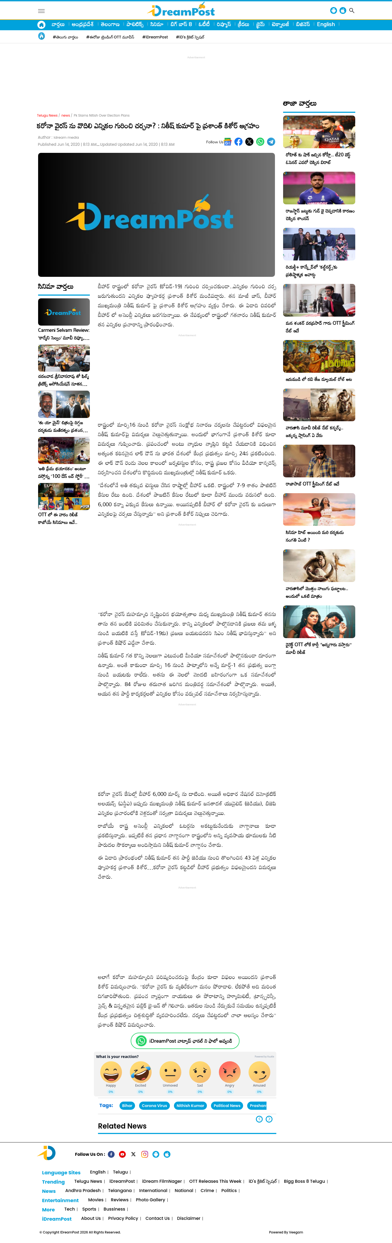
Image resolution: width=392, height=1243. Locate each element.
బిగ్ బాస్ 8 (181, 24)
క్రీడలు (243, 24)
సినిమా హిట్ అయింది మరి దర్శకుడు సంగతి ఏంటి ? (315, 536)
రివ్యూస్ (224, 24)
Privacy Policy (123, 1218)
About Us (91, 1218)
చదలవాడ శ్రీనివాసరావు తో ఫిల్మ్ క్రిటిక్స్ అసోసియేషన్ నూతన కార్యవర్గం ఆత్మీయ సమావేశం (63, 380)
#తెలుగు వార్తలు (65, 37)
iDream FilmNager (162, 1181)
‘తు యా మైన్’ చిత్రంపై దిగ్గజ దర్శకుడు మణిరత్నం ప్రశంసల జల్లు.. (61, 426)
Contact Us (158, 1218)
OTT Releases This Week (215, 1181)
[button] (269, 1119)
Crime (207, 1191)
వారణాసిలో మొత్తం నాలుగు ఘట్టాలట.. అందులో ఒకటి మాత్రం (317, 592)
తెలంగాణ (110, 24)
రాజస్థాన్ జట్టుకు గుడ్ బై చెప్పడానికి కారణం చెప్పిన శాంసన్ (320, 214)
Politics (229, 1191)
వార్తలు (58, 24)
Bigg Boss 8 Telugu (304, 1181)
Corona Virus (154, 1105)
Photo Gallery (150, 1200)
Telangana (120, 1191)
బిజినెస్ (303, 24)
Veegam (296, 1232)
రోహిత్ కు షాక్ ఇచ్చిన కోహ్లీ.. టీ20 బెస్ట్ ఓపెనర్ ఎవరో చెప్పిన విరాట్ (318, 158)
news (66, 115)
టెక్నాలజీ (280, 24)
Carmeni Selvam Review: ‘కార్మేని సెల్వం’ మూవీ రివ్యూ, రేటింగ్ (64, 334)
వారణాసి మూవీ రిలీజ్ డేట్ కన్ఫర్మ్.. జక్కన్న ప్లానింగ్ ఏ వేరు (314, 431)
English (326, 24)
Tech (69, 1209)
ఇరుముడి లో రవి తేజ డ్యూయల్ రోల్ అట (319, 379)
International (153, 1191)
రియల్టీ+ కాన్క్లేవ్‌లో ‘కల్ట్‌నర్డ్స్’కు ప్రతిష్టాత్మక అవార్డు (311, 270)
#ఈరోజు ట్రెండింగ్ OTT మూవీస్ (110, 37)
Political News (227, 1105)
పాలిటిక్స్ (135, 24)
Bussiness (114, 1209)
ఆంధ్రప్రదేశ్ (83, 24)
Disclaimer (189, 1218)
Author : (58, 137)
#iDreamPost (155, 37)
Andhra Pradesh (83, 1191)
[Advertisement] (196, 72)
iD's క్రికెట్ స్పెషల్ (263, 1181)
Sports (89, 1209)
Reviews (119, 1200)
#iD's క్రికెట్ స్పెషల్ (190, 37)
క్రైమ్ (260, 24)
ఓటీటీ (204, 24)
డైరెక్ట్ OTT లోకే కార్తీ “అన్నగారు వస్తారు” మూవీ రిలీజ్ (318, 648)
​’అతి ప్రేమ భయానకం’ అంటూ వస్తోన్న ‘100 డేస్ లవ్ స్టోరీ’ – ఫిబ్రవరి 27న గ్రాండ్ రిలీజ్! (63, 472)
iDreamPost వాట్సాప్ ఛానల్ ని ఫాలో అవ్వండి (190, 1041)
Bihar (127, 1105)
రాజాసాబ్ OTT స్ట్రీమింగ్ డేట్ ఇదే (312, 483)
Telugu (120, 1172)
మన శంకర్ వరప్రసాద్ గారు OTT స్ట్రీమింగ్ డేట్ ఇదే (320, 327)
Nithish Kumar (190, 1105)
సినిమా (157, 24)
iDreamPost (122, 1181)
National (184, 1191)
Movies (95, 1200)
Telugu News (47, 115)
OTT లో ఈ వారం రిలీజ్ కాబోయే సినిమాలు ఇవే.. (58, 518)
